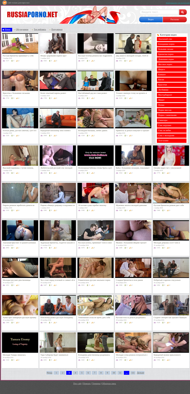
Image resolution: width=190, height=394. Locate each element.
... (126, 373)
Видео (151, 19)
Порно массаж (165, 110)
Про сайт (77, 383)
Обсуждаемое (22, 29)
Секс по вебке (164, 130)
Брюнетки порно (166, 54)
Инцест (161, 69)
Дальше (140, 373)
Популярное (57, 29)
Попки (161, 105)
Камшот (162, 74)
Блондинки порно (166, 44)
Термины (96, 383)
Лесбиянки (163, 90)
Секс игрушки (164, 125)
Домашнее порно (166, 59)
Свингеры (162, 120)
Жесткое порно (165, 64)
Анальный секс (165, 39)
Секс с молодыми (166, 135)
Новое (7, 29)
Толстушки (163, 140)
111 (132, 373)
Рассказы (174, 19)
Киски (161, 79)
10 (114, 373)
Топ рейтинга (40, 29)
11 (120, 373)
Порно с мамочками (167, 115)
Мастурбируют (165, 95)
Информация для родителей (178, 3)
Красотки (162, 85)
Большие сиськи (165, 49)
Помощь (87, 383)
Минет (161, 100)
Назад (49, 373)
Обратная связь (109, 383)
